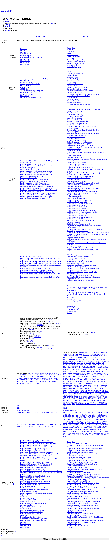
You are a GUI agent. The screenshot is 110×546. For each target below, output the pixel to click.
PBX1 (104, 376)
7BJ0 (106, 431)
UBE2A (93, 397)
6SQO (99, 429)
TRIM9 (76, 397)
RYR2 (91, 388)
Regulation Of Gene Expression (77, 140)
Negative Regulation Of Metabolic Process (80, 450)
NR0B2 (30, 380)
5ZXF (90, 428)
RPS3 (101, 387)
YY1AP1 (93, 404)
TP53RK (71, 395)
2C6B (92, 414)
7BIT (99, 431)
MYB (57, 378)
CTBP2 (97, 359)
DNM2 (24, 376)
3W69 (78, 419)
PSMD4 (98, 381)
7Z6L (59, 424)
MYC (61, 378)
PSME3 (103, 381)
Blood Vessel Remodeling (75, 114)
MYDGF (105, 373)
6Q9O (95, 429)
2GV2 (104, 414)
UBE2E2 (84, 399)
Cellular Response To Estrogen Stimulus (79, 214)
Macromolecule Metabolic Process (77, 443)
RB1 (107, 383)
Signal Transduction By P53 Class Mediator (80, 220)
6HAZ (52, 424)
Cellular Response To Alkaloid (76, 208)
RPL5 (93, 387)
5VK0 (74, 428)
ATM (97, 354)
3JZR (68, 417)
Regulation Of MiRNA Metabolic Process (33, 520)
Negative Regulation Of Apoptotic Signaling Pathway (83, 249)
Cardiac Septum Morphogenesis (77, 198)
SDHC (81, 390)
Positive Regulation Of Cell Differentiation (33, 183)
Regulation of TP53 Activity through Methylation (82, 272)
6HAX (43, 424)
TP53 (104, 393)
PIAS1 (71, 380)
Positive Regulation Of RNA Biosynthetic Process (35, 440)
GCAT (93, 364)
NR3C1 (35, 380)
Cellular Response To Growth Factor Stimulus (81, 210)
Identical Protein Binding (75, 92)
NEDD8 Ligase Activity (74, 102)
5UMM (69, 428)
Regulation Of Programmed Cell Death (32, 479)
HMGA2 (87, 368)
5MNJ (93, 426)
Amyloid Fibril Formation (75, 246)
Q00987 (99, 412)
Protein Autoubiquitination (75, 196)
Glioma (69, 313)
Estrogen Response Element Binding (31, 512)
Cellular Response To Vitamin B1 (77, 207)
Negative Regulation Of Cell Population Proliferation (36, 173)
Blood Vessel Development (75, 113)
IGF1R (69, 369)
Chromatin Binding (26, 82)
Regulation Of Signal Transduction (77, 496)
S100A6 (71, 390)
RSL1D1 (75, 388)
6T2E (65, 431)
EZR (82, 363)
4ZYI (85, 424)
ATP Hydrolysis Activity (27, 94)
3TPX (100, 417)
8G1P (29, 426)
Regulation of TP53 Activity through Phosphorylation (83, 268)
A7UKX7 (76, 412)
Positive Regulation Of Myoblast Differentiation (35, 185)
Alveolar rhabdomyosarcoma (76, 308)
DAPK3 (71, 361)
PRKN (77, 381)
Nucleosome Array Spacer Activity (31, 97)
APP (74, 354)
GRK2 (71, 366)
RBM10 (70, 385)
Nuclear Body (71, 58)
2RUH (82, 416)
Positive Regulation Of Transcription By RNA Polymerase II (38, 190)
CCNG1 (76, 357)
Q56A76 (53, 412)
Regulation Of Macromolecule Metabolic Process (35, 476)
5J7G (68, 426)
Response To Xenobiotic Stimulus (77, 135)
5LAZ (85, 426)
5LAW (76, 426)
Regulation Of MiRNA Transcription (31, 507)
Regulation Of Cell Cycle (75, 195)
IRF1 (76, 369)
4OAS (90, 421)
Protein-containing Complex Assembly (79, 200)
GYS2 (86, 366)
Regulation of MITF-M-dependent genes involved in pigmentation (40, 261)
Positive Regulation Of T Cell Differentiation (34, 179)
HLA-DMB (80, 368)
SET (89, 390)
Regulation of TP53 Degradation (77, 270)
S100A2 (101, 388)
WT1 (77, 404)
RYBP (87, 388)
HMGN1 (93, 368)
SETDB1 (98, 390)
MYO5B (19, 380)
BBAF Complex (25, 62)
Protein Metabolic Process (75, 471)
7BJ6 (64, 433)
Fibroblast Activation (73, 222)
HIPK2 (74, 368)
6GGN (99, 428)
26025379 (31, 333)
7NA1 (77, 433)
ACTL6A (32, 373)
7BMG (69, 433)
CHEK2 (93, 357)
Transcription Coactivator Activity (30, 84)
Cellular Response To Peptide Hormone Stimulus (82, 212)
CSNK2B (91, 359)
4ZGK (73, 424)
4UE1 (95, 423)
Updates (7, 26)
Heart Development (73, 132)
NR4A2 (40, 380)
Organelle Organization (27, 495)
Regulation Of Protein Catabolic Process (79, 164)
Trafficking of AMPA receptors (76, 263)
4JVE (68, 421)
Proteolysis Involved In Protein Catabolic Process (82, 193)
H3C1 (51, 376)
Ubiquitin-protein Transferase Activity (78, 73)
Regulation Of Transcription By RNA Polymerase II (36, 166)
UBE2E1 (78, 399)
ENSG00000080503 (22, 410)
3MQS (92, 417)
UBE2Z (76, 402)
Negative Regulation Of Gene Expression (79, 143)
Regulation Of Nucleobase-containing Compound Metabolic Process (41, 471)
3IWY (105, 416)
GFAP (47, 376)
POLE (91, 380)
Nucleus (22, 50)
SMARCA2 (39, 36)
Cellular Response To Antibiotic (77, 205)
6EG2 (35, 424)
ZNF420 (104, 404)
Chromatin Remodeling (27, 162)
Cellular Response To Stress (75, 455)
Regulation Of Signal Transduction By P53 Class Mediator (85, 517)
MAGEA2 (76, 371)
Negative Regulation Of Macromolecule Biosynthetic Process (39, 500)
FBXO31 (88, 363)
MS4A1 (85, 373)
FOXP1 (33, 376)
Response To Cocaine (73, 166)
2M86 (73, 416)
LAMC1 (32, 378)
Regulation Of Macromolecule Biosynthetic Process (36, 481)
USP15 (97, 402)
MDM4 (42, 378)
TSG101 (81, 397)
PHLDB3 (66, 380)
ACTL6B (38, 373)
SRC (64, 393)
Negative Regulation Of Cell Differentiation (33, 181)
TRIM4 (71, 397)
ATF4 (94, 354)
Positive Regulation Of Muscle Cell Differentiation (82, 191)
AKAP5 (93, 352)
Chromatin (23, 49)
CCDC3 (71, 357)
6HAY (48, 424)
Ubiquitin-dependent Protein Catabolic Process (81, 126)
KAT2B (95, 369)
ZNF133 (99, 404)
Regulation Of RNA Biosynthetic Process (33, 450)
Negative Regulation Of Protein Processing (80, 145)
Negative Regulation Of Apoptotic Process (80, 167)
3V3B (65, 419)
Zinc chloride (71, 299)
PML (86, 380)
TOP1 (100, 393)
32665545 (43, 331)
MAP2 (97, 371)
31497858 (34, 340)
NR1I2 (65, 376)
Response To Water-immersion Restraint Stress (81, 248)
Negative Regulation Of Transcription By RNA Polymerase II (39, 161)
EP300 (74, 363)
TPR (79, 395)
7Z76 (18, 426)
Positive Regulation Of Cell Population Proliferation (36, 171)
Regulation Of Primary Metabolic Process (33, 467)
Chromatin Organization (27, 501)
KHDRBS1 (25, 378)
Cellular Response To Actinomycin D (78, 224)
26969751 (39, 347)
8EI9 (64, 435)
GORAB (66, 366)
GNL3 (102, 364)
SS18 (55, 381)
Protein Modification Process (76, 466)
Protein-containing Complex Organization (80, 176)
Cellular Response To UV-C (75, 219)
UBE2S (65, 402)
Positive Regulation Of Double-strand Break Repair (36, 196)
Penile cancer (71, 306)
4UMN (99, 423)
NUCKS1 (80, 376)
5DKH (31, 424)
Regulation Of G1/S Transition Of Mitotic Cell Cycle (36, 195)
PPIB (98, 380)
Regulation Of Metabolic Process (30, 486)
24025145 (50, 320)
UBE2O (87, 400)
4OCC (98, 421)
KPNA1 (65, 371)
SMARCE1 (90, 392)
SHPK (104, 390)
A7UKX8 (82, 412)
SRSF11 (74, 393)
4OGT (70, 423)
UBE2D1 (99, 397)
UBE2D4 (72, 399)
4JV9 (65, 421)
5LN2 (88, 426)
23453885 (31, 330)
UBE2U (70, 402)
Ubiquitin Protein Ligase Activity (77, 101)
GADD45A (87, 364)
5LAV (72, 426)
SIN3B (46, 381)
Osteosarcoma (71, 311)
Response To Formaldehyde (75, 237)
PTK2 (65, 383)
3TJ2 (96, 417)
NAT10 (70, 375)
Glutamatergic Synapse (74, 67)
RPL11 (69, 387)
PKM (79, 380)
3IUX (101, 416)
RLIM (89, 385)
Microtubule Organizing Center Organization (34, 519)
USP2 (101, 402)
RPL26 (79, 387)
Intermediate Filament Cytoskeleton (31, 57)
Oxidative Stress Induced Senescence (78, 256)
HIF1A (70, 368)
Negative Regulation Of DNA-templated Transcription (36, 186)
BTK (87, 356)
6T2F (68, 431)
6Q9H (87, 429)
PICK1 (55, 380)
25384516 (52, 23)
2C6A (88, 414)
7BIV (103, 431)
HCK (99, 366)
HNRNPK (99, 368)
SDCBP (41, 381)
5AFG (89, 424)
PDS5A (92, 378)
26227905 (36, 343)
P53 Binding (71, 72)
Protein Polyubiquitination (75, 111)
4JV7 (105, 419)
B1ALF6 (19, 412)
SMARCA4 (83, 392)
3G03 (97, 416)
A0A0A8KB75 (68, 412)
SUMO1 (79, 393)
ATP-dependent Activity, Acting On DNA (33, 91)
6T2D (103, 429)
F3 (84, 363)
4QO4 (82, 423)
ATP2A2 (102, 354)
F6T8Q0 (36, 412)
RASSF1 (102, 383)
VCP (64, 404)
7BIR (95, 431)
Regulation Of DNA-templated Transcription (34, 164)
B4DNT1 (25, 412)
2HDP (65, 416)
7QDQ (98, 433)
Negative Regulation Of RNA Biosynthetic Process (35, 455)
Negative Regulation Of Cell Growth (31, 176)
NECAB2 (25, 380)
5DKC (27, 424)
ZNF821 (37, 383)
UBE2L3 (77, 400)
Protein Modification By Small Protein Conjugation (83, 483)
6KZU (79, 429)
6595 (17, 406)
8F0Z (79, 435)
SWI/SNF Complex (26, 54)
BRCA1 (30, 375)
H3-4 (95, 366)
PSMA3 (81, 381)
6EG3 (39, 424)
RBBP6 (65, 385)
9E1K (44, 426)
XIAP (85, 404)
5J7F (64, 426)
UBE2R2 (105, 400)
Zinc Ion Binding (72, 79)
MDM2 (86, 36)
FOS (103, 363)
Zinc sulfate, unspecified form (76, 301)
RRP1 (70, 388)
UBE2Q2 (99, 400)
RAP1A (36, 381)
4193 (64, 406)
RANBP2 (92, 383)
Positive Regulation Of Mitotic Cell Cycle (80, 185)
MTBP (90, 373)
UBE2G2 (96, 399)
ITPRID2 (19, 378)
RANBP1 (86, 383)
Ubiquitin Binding (72, 97)
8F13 (89, 435)
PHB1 (50, 380)
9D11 (36, 426)
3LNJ (84, 417)
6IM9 (75, 429)
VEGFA (69, 404)
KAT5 (99, 369)
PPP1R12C (25, 381)
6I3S (71, 429)
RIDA (85, 385)
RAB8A (69, 383)
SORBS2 (106, 392)
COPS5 (65, 359)
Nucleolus (70, 50)
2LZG (69, 416)
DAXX (76, 361)
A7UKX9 (88, 412)
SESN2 (85, 390)
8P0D (101, 435)
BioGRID (7, 30)
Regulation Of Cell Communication (78, 525)
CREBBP (71, 359)
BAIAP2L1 (76, 356)
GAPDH (38, 376)
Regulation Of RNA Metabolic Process (32, 469)
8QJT (32, 426)
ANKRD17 (103, 352)
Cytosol (69, 53)
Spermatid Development (27, 167)
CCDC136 (36, 375)
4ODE (103, 421)
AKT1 (98, 352)
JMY (83, 369)
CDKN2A (87, 357)
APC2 (53, 373)
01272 (65, 408)
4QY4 (22, 424)
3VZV (74, 419)
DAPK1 (65, 361)
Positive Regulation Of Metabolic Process (33, 457)
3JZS (72, 417)
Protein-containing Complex (75, 63)
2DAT (18, 424)
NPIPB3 (100, 375)
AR (57, 373)
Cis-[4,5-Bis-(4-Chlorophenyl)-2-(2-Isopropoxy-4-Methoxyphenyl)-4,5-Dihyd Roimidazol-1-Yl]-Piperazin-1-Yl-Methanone (86, 294)
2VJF (89, 416)
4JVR (72, 421)
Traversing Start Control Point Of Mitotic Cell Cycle (83, 130)
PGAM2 (97, 378)
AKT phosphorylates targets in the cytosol (80, 255)
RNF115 (99, 385)
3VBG (69, 419)
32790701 (59, 323)
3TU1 (104, 417)
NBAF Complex (25, 61)
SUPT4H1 (19, 383)
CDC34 (81, 357)
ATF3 (90, 354)
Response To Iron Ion (73, 138)
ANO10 (49, 373)
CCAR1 (65, 357)
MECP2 (47, 378)
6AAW (95, 428)
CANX (96, 356)
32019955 (51, 349)
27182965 (31, 338)
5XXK (83, 428)
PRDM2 (72, 381)
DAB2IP (19, 376)
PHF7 (102, 378)
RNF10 (94, 385)
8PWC (105, 435)
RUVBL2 (82, 388)
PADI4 (96, 376)
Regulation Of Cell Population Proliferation (33, 503)
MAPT (65, 373)
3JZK (65, 417)
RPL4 (89, 387)
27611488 (40, 325)
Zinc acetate (71, 297)
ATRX (65, 356)
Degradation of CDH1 (74, 279)
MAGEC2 (83, 371)
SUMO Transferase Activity (75, 84)
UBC (89, 397)
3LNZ (88, 417)
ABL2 (83, 352)
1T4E (69, 414)
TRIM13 (96, 395)
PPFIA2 (18, 381)
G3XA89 (94, 412)
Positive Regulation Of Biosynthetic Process (33, 445)
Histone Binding (25, 96)
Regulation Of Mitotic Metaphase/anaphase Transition (36, 174)
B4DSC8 (31, 412)
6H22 (103, 428)
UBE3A (81, 402)
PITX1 (59, 380)
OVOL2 (91, 376)
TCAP (91, 393)
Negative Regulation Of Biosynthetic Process (34, 489)
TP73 (75, 395)
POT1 (95, 380)
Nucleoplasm (24, 52)
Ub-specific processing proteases (77, 267)
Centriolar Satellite (73, 65)
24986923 (92, 332)
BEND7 (24, 375)
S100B (76, 390)
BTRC (92, 356)
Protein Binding (25, 87)
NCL (74, 375)
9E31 (51, 426)
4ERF (89, 419)
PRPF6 (31, 381)
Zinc (68, 285)
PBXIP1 (65, 378)
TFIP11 (96, 393)
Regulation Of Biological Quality (77, 202)
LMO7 (71, 371)
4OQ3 (78, 423)
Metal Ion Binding (72, 99)
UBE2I (106, 399)
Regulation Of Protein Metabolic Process (79, 489)
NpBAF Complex (25, 59)
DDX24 (81, 361)
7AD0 (81, 431)
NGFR (84, 375)
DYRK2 (106, 361)
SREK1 (69, 393)
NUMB (86, 376)
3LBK (76, 417)
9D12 (40, 426)
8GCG (94, 435)
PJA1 (75, 380)
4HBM (93, 419)
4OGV (74, 423)
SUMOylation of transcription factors (78, 260)
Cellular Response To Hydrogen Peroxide (79, 203)
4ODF (107, 421)
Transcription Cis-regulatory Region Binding (34, 79)
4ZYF (81, 424)
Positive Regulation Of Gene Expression (79, 142)
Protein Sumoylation (73, 150)
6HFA (65, 429)
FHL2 (93, 363)
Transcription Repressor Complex (77, 60)
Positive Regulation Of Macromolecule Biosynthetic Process (38, 443)
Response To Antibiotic (74, 186)
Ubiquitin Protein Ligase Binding (77, 89)
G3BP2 (81, 364)
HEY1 (65, 368)
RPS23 (97, 387)
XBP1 (81, 404)
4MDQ (85, 421)
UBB (85, 397)
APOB (70, 354)
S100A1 (95, 388)
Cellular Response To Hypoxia (76, 215)
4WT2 (104, 423)
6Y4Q (72, 431)
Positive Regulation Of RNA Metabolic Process (34, 462)
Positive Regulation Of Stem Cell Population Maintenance (38, 193)
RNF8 (65, 387)
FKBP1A (98, 363)
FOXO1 (65, 364)
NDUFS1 (79, 375)
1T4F (72, 414)
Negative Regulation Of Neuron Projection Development (84, 147)
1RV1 (65, 414)
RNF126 (105, 385)
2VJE (85, 416)
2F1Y (96, 414)
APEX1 (65, 354)
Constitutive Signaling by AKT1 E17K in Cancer (82, 265)
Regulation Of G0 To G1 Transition (31, 191)
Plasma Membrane (73, 55)
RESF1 (81, 385)
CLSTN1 (99, 357)
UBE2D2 (105, 397)
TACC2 (25, 383)
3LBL (80, 417)
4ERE (85, 419)
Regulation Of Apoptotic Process (30, 477)
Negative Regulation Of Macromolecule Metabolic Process (85, 448)
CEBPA (42, 375)
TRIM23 (102, 395)
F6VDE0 (42, 412)
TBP (87, 393)
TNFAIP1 (31, 383)
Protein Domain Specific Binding (77, 87)
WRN (73, 404)
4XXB (65, 424)
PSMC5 (87, 381)
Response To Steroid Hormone (76, 190)
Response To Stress (73, 527)
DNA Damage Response (74, 512)
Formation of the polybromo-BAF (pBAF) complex (36, 270)
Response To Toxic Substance (76, 137)
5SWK (105, 426)
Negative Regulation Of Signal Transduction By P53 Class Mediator (88, 232)
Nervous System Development (29, 169)
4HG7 (102, 419)
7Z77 (21, 426)
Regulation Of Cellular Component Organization (35, 483)
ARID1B (19, 375)
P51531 (48, 412)
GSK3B (75, 366)
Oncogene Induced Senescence (76, 258)
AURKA (70, 356)
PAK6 (100, 376)
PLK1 (83, 380)
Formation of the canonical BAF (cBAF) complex (35, 268)
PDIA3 (81, 378)
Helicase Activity (25, 85)
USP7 (105, 402)
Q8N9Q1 (59, 412)
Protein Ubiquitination (74, 149)
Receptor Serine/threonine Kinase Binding (80, 91)
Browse (7, 21)
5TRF (65, 428)
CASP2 (101, 356)
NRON (75, 376)
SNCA (101, 392)
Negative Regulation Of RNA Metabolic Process (35, 466)
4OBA (94, 421)
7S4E (55, 424)
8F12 (86, 435)
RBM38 (76, 385)
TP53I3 (65, 395)
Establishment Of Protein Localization (79, 178)
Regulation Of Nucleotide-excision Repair (33, 198)
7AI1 (88, 431)
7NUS (94, 433)
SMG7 (97, 392)
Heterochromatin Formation (28, 178)
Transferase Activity (73, 80)
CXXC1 (58, 375)
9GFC (65, 436)
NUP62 (46, 380)
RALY (81, 383)
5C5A (93, 424)
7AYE (92, 431)
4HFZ (97, 419)
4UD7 (91, 423)
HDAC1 (103, 366)
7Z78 (25, 426)
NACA (65, 375)
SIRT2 (65, 392)
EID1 (70, 363)
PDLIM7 (86, 378)
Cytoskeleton (24, 515)
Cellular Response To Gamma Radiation (79, 217)
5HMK (106, 424)
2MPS (77, 416)
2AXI (85, 414)
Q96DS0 (105, 412)
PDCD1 (71, 378)
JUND (90, 369)
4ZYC (77, 424)
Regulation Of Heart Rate (75, 116)
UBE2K (71, 400)
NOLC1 (89, 375)
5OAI (96, 426)
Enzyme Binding (72, 85)
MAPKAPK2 (103, 371)
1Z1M (81, 414)
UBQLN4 (87, 402)
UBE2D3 (66, 399)
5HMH (97, 424)
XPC (88, 404)
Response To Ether (73, 179)
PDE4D (76, 378)
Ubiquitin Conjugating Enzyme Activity (79, 457)
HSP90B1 (105, 368)
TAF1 (84, 393)
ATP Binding (24, 89)
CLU (103, 357)
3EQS (93, 416)
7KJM (73, 433)
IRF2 (80, 369)
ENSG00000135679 (69, 410)
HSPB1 (56, 376)
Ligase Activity (71, 82)
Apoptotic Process (72, 128)
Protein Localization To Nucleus (77, 162)
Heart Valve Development (75, 118)
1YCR (77, 414)
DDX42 (86, 361)
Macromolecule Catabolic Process (77, 510)
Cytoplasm (70, 51)
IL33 (73, 369)
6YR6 (76, 431)
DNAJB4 (100, 361)
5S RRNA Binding (73, 77)
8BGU (107, 433)
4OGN (65, 423)
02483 (18, 408)
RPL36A (84, 387)
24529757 (49, 321)
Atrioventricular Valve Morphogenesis (79, 120)
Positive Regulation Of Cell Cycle (77, 181)
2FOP (100, 414)
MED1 (75, 373)
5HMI (102, 424)
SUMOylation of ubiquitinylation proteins (80, 261)
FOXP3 (76, 364)
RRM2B (65, 388)
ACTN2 (43, 373)
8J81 (97, 435)
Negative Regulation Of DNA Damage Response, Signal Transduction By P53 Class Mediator (84, 173)
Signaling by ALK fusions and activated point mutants (83, 277)
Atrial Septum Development (75, 125)
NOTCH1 (95, 375)
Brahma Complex (25, 55)
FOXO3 (71, 364)
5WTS (78, 428)
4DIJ (81, 419)
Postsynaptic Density (73, 56)
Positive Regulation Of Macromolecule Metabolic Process (38, 447)
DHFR (91, 361)
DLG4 (95, 361)
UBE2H (101, 399)
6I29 (68, 429)
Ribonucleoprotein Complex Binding (78, 96)
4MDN (81, 421)
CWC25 (102, 359)
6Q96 (83, 429)
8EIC (75, 435)
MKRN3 (80, 373)
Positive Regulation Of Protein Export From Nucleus (83, 188)
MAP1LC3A (90, 371)
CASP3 (106, 356)
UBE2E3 (90, 399)
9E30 (47, 426)
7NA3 (85, 433)
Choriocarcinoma (72, 309)
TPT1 (82, 395)
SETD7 (93, 390)
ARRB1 (80, 354)
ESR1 (28, 376)
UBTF (92, 402)
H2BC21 (91, 366)
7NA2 (81, 433)
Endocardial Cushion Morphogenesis (78, 121)
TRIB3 (92, 395)
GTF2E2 (81, 366)
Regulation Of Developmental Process (32, 510)
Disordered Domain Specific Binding (78, 104)
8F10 (82, 435)
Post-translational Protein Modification (79, 481)
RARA (97, 383)
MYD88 (99, 373)
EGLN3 (65, 363)
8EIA (68, 435)
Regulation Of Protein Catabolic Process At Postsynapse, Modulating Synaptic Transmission (84, 230)
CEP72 (47, 375)
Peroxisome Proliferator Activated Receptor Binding (83, 94)
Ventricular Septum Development (77, 123)
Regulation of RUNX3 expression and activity (81, 275)
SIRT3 (70, 392)
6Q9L (91, 429)
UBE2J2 (65, 400)
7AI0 (84, 431)
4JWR (76, 421)
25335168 (50, 345)
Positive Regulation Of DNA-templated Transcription (36, 188)
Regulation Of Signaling (74, 524)
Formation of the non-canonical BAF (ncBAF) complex (37, 272)
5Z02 (86, 428)
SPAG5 (50, 381)
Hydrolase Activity (26, 92)
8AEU (102, 433)
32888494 (84, 334)
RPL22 (74, 387)
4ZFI (69, 424)
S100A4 (65, 390)
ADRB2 (87, 352)
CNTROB (52, 375)
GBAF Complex (25, 64)
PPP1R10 (66, 381)
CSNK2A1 (77, 359)
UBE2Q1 (93, 400)
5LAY (80, 426)
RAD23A (75, 383)
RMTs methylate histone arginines (30, 256)
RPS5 (105, 387)
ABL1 (79, 352)
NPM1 (106, 375)
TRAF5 (87, 395)
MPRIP (52, 378)
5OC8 (100, 426)
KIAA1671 (105, 369)
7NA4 (90, 433)
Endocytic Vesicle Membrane (76, 61)
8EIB (71, 435)
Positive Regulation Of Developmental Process (34, 488)
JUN (86, 369)
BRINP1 (83, 356)
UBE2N (82, 400)
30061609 (38, 335)
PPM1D (103, 380)
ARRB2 (85, 354)
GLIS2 (97, 364)
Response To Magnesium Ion (76, 157)
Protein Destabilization (74, 155)
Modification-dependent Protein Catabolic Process (82, 491)
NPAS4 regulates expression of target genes (80, 280)
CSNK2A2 (85, 359)
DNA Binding (24, 80)
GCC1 (43, 376)
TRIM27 (66, 397)
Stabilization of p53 (73, 273)
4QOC (87, 423)
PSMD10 (93, 381)
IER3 (65, 369)
